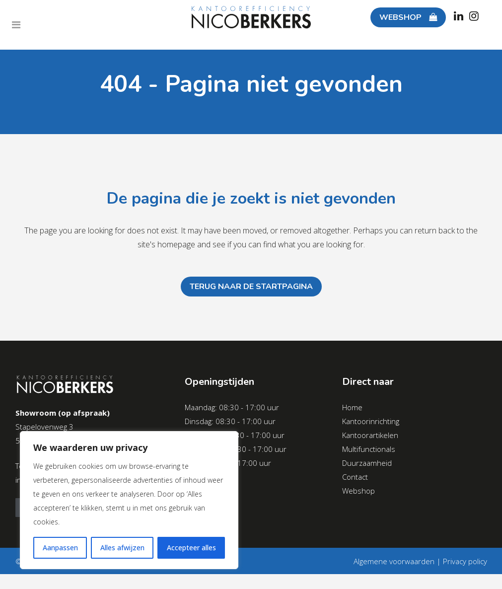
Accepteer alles (191, 547)
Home (352, 407)
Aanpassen (60, 547)
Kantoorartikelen (370, 435)
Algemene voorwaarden (394, 561)
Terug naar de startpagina (251, 286)
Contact (355, 477)
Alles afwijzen (122, 547)
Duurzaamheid (367, 463)
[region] (129, 500)
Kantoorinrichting (370, 421)
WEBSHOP (398, 17)
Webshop (358, 491)
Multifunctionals (368, 449)
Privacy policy (465, 561)
